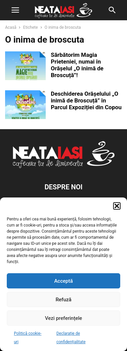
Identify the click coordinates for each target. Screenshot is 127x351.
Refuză (63, 300)
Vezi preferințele (63, 318)
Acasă (10, 27)
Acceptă (63, 281)
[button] (116, 206)
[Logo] (63, 166)
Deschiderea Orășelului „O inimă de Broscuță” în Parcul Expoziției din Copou (86, 100)
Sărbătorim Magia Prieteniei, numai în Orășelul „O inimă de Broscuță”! (77, 64)
